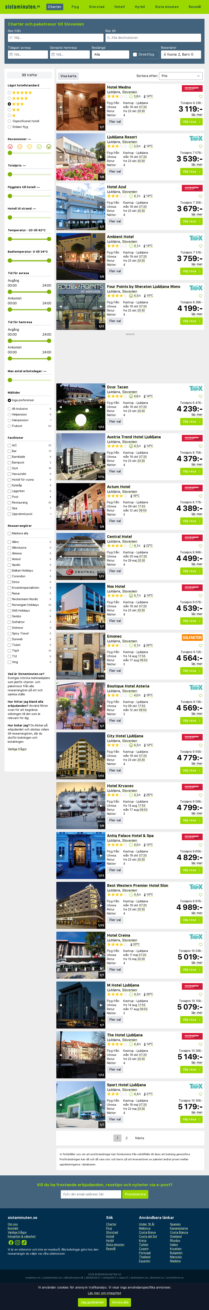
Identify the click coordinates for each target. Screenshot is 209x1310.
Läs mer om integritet (104, 1293)
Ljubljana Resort (122, 137)
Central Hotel (119, 536)
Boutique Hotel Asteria (128, 686)
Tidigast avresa (19, 48)
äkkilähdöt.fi (93, 1277)
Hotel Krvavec (120, 786)
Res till (110, 31)
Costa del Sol (148, 1236)
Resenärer (169, 48)
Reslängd (98, 48)
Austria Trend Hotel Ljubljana (134, 437)
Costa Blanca (179, 1232)
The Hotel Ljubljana (125, 1035)
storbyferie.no (175, 1277)
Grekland (176, 1236)
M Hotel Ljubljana (123, 985)
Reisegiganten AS (109, 1274)
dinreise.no (157, 1277)
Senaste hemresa (63, 48)
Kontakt (13, 1228)
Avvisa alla (120, 1302)
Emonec (114, 636)
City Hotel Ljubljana (125, 736)
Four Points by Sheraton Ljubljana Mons (143, 286)
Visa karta (68, 76)
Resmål (195, 7)
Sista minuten (167, 7)
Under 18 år (147, 1224)
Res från (14, 31)
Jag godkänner (92, 1302)
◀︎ (60, 107)
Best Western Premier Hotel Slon (137, 885)
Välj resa (191, 122)
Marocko (176, 1257)
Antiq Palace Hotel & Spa (130, 835)
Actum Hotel (118, 487)
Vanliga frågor (17, 749)
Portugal (145, 1252)
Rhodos (175, 1240)
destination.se (139, 1277)
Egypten (144, 1261)
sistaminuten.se (52, 1277)
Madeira (175, 1261)
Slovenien (129, 92)
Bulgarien (176, 1252)
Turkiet (143, 1244)
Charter (55, 7)
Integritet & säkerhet (22, 1236)
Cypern (144, 1248)
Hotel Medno (119, 87)
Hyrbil (140, 7)
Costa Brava (147, 1232)
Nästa (139, 1138)
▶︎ (101, 107)
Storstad (96, 7)
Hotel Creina (118, 935)
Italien (174, 1244)
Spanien (175, 1224)
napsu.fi (123, 1277)
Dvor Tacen (117, 387)
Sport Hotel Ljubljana (126, 1085)
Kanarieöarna (179, 1228)
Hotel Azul (116, 187)
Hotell (120, 7)
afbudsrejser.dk (73, 1277)
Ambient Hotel (120, 237)
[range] (10, 153)
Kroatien (175, 1248)
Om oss (13, 1224)
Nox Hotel (116, 586)
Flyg (75, 7)
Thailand (144, 1257)
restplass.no (32, 1277)
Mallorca (144, 1228)
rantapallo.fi (109, 1277)
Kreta (142, 1240)
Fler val (115, 122)
